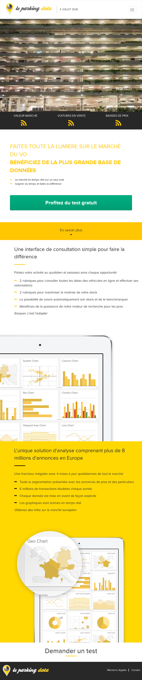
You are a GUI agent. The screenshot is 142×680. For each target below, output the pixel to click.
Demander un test (71, 651)
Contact (135, 670)
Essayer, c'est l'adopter (30, 313)
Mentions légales (117, 670)
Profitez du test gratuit (71, 203)
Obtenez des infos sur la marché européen (45, 510)
